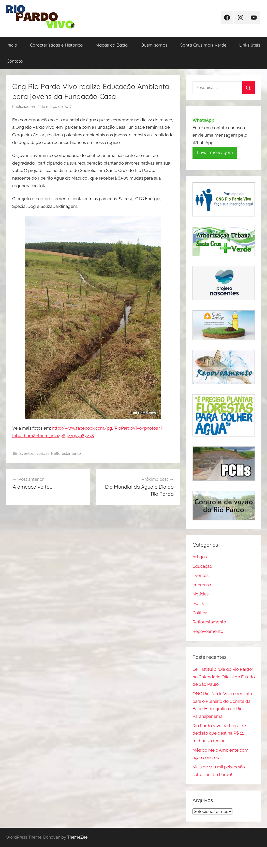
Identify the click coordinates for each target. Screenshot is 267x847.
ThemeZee (77, 837)
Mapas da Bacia (112, 45)
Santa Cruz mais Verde (203, 45)
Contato (15, 61)
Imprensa (201, 584)
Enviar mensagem (215, 152)
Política (199, 612)
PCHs (198, 603)
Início (12, 45)
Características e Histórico (56, 45)
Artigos (199, 556)
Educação (202, 566)
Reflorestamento (66, 453)
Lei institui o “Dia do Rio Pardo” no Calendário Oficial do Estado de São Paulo (223, 677)
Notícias (42, 453)
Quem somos (154, 45)
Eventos (26, 453)
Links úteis (249, 45)
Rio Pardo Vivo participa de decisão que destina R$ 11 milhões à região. (219, 733)
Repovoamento (207, 631)
